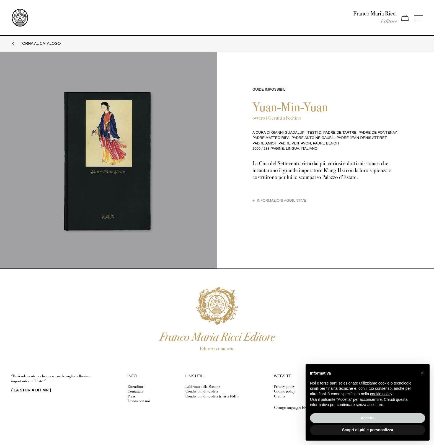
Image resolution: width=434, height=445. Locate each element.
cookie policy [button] (381, 394)
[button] (422, 372)
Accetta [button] (368, 418)
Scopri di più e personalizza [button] (367, 430)
